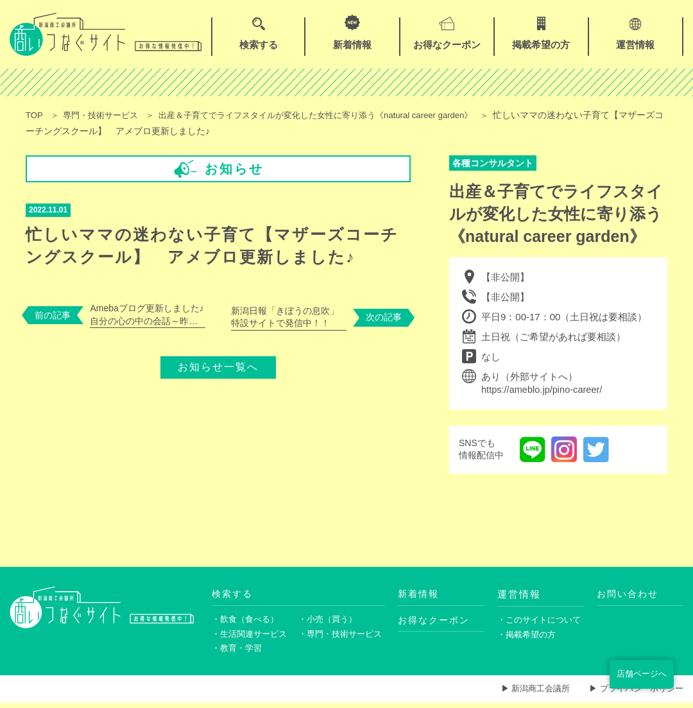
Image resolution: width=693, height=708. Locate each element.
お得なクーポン (436, 621)
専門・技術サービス (105, 115)
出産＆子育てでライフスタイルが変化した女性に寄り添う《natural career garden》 (337, 115)
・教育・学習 (239, 652)
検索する (233, 594)
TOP (35, 115)
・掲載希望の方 (528, 637)
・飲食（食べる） (248, 621)
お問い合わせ (629, 594)
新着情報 (419, 594)
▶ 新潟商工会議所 (525, 694)
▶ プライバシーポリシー (632, 694)
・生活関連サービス (252, 637)
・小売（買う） (329, 621)
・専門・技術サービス (341, 637)
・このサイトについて (540, 621)
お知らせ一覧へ (218, 362)
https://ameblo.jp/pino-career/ (543, 389)
